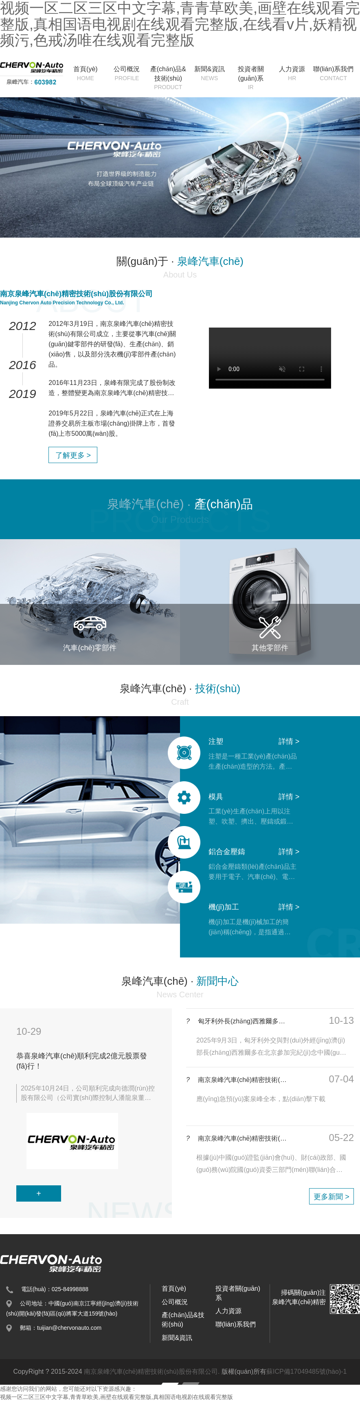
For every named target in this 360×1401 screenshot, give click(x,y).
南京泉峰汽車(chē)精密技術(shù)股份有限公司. (152, 1371)
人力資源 (291, 74)
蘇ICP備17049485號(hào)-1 (306, 1371)
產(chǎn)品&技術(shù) (168, 79)
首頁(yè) (85, 74)
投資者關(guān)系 (250, 79)
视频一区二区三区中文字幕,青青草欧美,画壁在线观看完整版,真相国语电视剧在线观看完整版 (116, 1397)
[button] (20, 701)
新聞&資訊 (209, 74)
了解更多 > (73, 455)
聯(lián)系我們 (333, 74)
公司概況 (126, 74)
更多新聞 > (331, 1197)
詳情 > (289, 741)
